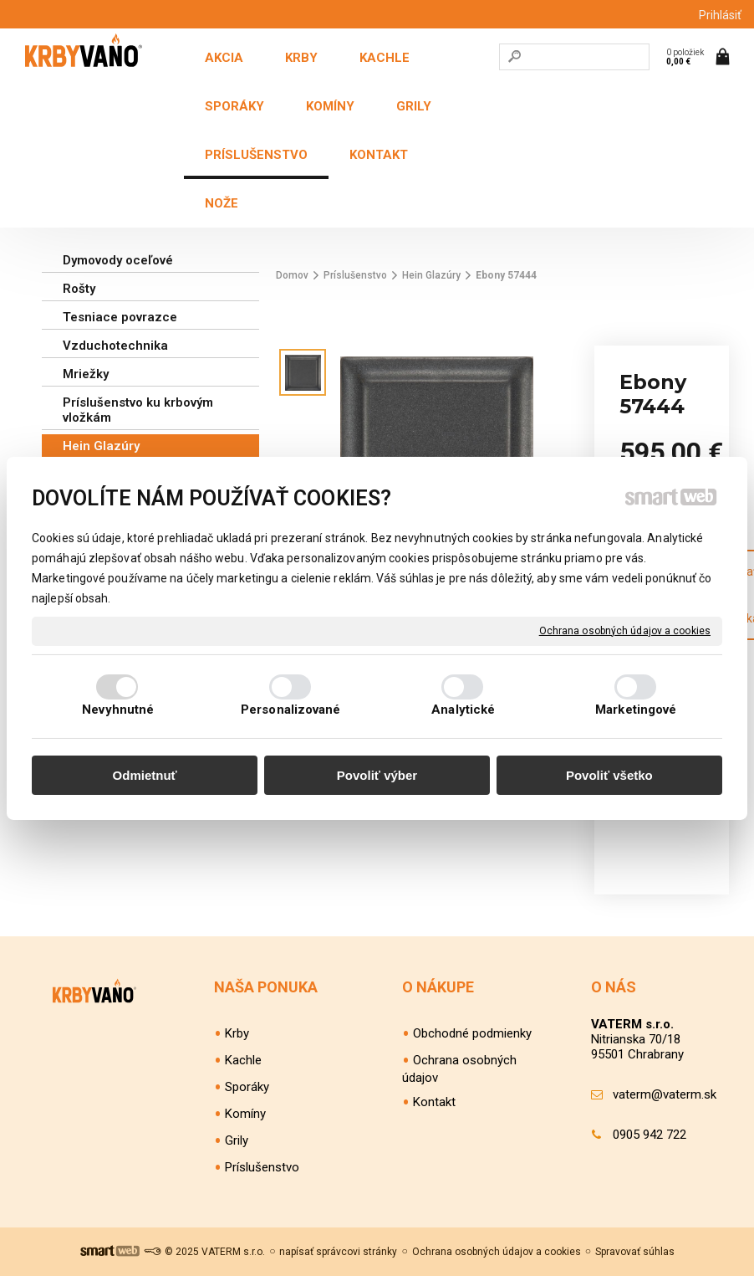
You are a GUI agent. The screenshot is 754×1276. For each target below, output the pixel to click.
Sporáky (247, 1086)
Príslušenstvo (262, 1167)
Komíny (245, 1113)
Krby (237, 1033)
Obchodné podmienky (472, 1033)
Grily (236, 1140)
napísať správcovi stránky (338, 1252)
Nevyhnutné (118, 709)
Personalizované (291, 709)
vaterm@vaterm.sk (664, 1094)
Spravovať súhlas (635, 1252)
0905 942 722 (649, 1134)
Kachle (243, 1060)
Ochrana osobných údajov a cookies (625, 630)
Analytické (463, 709)
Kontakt (434, 1101)
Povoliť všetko (609, 775)
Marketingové (635, 709)
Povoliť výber (377, 775)
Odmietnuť (145, 775)
